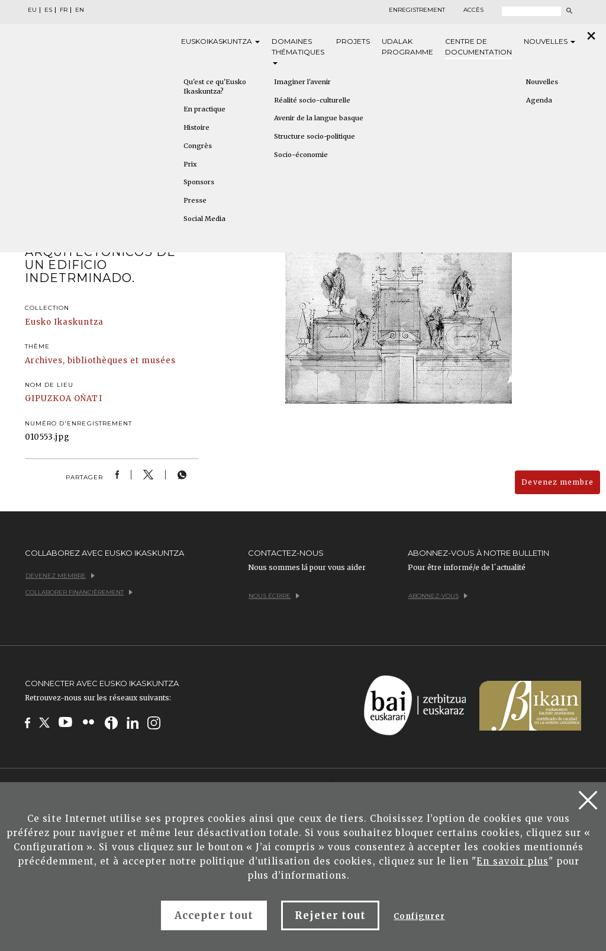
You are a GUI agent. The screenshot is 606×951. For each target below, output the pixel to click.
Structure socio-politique (314, 136)
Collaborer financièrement (79, 592)
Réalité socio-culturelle (312, 100)
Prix (190, 164)
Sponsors (198, 182)
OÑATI (88, 398)
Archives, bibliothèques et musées (100, 361)
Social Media (204, 218)
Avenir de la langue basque (318, 118)
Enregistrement (417, 10)
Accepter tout (214, 915)
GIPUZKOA (48, 398)
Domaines (298, 51)
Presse (195, 200)
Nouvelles (549, 41)
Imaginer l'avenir (302, 82)
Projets (353, 41)
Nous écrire (274, 596)
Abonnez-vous (438, 596)
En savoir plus (512, 861)
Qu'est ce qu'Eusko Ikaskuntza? (214, 86)
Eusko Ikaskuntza (64, 322)
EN (79, 10)
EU (32, 10)
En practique (204, 109)
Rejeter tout (330, 915)
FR (63, 10)
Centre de (478, 47)
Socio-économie (301, 155)
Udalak (407, 47)
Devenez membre (557, 482)
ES (48, 10)
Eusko (220, 41)
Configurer (419, 916)
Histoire (196, 127)
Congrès (197, 146)
